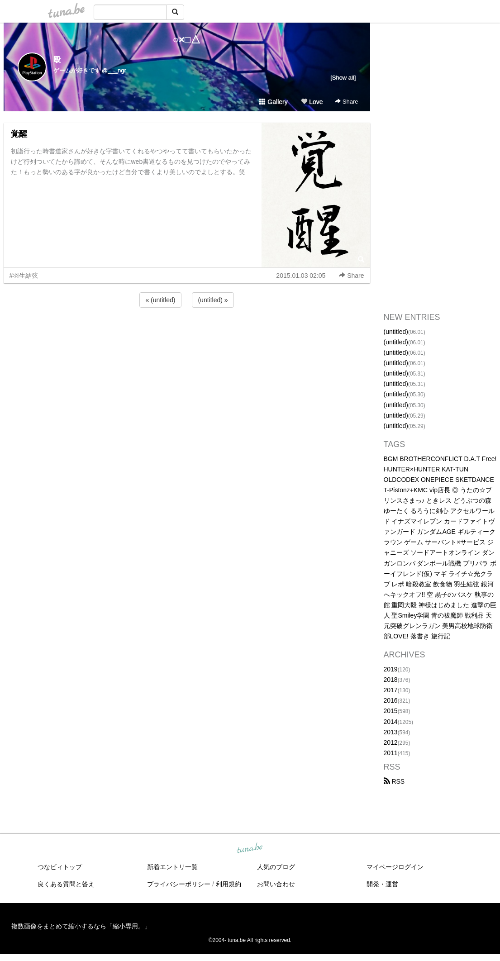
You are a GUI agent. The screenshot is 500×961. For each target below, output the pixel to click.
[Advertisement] (187, 334)
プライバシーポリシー (178, 884)
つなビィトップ (60, 867)
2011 (391, 752)
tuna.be (250, 849)
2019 (391, 669)
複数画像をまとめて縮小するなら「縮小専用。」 (81, 926)
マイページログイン (395, 867)
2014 (391, 721)
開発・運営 (382, 884)
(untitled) (396, 331)
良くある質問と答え (66, 884)
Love (312, 101)
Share (346, 101)
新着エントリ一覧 (172, 867)
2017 (391, 690)
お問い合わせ (276, 884)
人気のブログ (276, 867)
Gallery (273, 101)
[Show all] (343, 77)
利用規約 (228, 884)
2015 (391, 710)
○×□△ (186, 39)
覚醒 (19, 133)
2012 (391, 742)
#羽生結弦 (24, 275)
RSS (394, 781)
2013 (391, 732)
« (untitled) (160, 300)
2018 (391, 679)
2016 (391, 700)
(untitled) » (213, 300)
